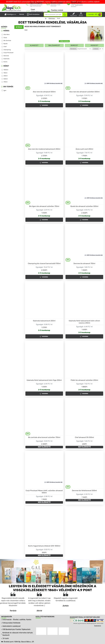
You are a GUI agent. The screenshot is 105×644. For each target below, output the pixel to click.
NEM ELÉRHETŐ (44, 447)
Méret (6, 66)
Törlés (19, 27)
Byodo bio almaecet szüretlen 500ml (84, 206)
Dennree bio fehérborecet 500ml (84, 491)
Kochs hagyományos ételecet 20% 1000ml (44, 546)
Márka (6, 31)
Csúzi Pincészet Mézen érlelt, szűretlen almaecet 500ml (44, 492)
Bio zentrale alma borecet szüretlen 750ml (44, 437)
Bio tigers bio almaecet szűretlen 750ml (44, 206)
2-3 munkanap (44, 101)
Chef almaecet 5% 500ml (84, 437)
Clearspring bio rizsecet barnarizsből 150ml (44, 263)
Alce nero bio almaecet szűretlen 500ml (84, 92)
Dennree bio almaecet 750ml (84, 263)
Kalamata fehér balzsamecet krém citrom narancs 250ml (84, 322)
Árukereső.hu (97, 625)
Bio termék (8, 87)
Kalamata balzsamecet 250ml (44, 321)
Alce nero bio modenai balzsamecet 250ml (44, 149)
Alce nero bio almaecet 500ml (44, 92)
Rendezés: (70, 48)
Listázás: (95, 48)
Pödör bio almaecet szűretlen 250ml (84, 380)
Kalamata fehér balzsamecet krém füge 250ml (44, 380)
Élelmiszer (52, 18)
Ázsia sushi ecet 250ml (84, 149)
